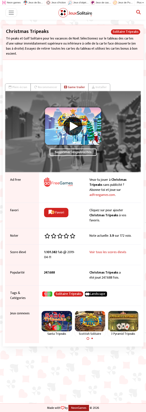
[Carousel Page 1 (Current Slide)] (88, 338)
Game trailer (74, 87)
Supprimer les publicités (73, 152)
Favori (56, 212)
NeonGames (78, 407)
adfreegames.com (102, 195)
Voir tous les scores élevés (107, 252)
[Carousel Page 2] (92, 338)
